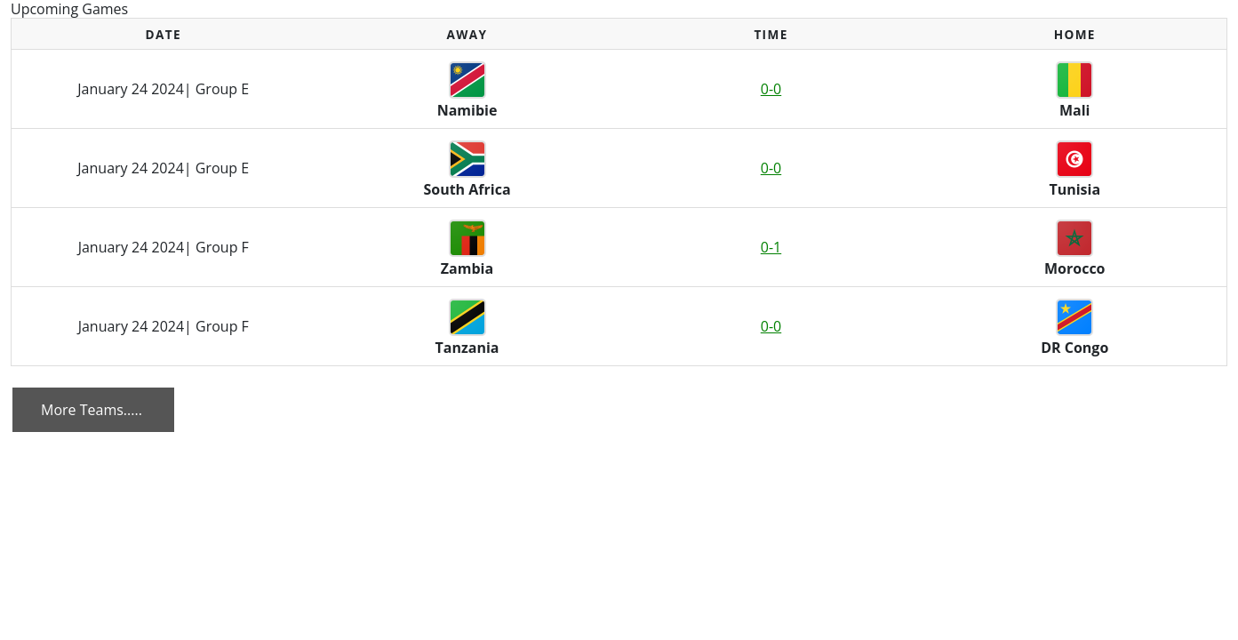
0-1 (771, 247)
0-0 (771, 89)
